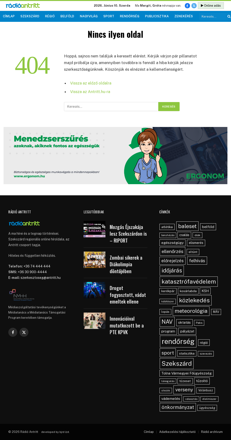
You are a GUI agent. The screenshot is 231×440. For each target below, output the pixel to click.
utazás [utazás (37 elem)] (165, 390)
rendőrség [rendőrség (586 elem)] (178, 341)
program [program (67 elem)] (168, 331)
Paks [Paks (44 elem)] (199, 322)
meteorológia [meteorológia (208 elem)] (191, 311)
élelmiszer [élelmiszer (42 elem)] (209, 399)
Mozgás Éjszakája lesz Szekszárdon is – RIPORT (128, 234)
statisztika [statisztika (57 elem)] (187, 353)
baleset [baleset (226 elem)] (187, 226)
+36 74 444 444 (36, 266)
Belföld (67, 16)
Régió (50, 16)
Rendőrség (129, 16)
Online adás (211, 5)
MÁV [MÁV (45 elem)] (216, 312)
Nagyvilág (89, 16)
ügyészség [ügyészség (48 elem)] (207, 408)
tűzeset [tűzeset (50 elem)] (185, 381)
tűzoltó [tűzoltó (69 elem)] (202, 381)
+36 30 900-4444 (32, 272)
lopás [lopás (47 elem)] (165, 312)
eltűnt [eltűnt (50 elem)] (193, 252)
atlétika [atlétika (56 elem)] (167, 227)
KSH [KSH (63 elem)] (205, 291)
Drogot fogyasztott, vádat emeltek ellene (128, 295)
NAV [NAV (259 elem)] (167, 321)
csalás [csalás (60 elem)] (184, 235)
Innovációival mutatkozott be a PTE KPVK (127, 325)
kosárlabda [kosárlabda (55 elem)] (188, 291)
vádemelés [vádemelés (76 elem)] (170, 398)
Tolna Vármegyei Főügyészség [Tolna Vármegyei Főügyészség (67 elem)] (186, 373)
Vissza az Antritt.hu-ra (90, 91)
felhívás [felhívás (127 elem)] (197, 260)
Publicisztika (157, 16)
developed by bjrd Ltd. (55, 432)
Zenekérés (183, 16)
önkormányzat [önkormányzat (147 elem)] (178, 407)
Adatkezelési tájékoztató (177, 432)
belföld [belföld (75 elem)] (208, 227)
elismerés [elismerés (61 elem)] (196, 243)
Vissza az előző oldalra (90, 83)
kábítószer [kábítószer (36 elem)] (167, 301)
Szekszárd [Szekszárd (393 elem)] (177, 363)
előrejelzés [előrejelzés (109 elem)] (172, 260)
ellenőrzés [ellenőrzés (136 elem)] (172, 251)
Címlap (9, 16)
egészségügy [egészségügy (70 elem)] (172, 243)
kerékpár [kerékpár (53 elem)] (168, 291)
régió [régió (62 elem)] (204, 343)
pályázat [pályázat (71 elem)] (187, 331)
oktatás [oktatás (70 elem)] (184, 322)
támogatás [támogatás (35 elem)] (167, 381)
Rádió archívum (212, 432)
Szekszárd (29, 16)
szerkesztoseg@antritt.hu (41, 278)
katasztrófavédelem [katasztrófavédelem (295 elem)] (189, 281)
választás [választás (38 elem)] (191, 399)
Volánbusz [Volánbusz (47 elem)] (205, 390)
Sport (108, 16)
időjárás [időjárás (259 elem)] (172, 270)
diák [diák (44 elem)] (197, 235)
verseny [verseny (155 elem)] (184, 390)
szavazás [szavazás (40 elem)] (206, 353)
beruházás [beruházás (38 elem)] (167, 235)
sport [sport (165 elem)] (168, 353)
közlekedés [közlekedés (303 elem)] (194, 300)
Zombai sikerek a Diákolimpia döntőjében (126, 264)
